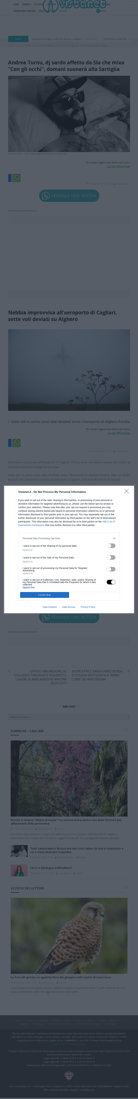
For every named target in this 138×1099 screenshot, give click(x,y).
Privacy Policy (88, 607)
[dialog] (69, 549)
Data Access (68, 607)
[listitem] (69, 538)
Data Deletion (50, 607)
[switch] (111, 545)
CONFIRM (44, 595)
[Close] (127, 492)
